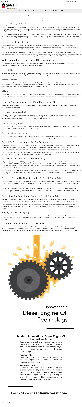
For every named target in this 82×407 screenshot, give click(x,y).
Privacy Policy (43, 11)
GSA (34, 11)
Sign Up (73, 1)
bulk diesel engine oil (47, 105)
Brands (27, 11)
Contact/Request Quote (58, 11)
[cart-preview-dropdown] (79, 1)
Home (2, 15)
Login (67, 1)
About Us (19, 11)
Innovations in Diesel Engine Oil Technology (19, 15)
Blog (7, 15)
